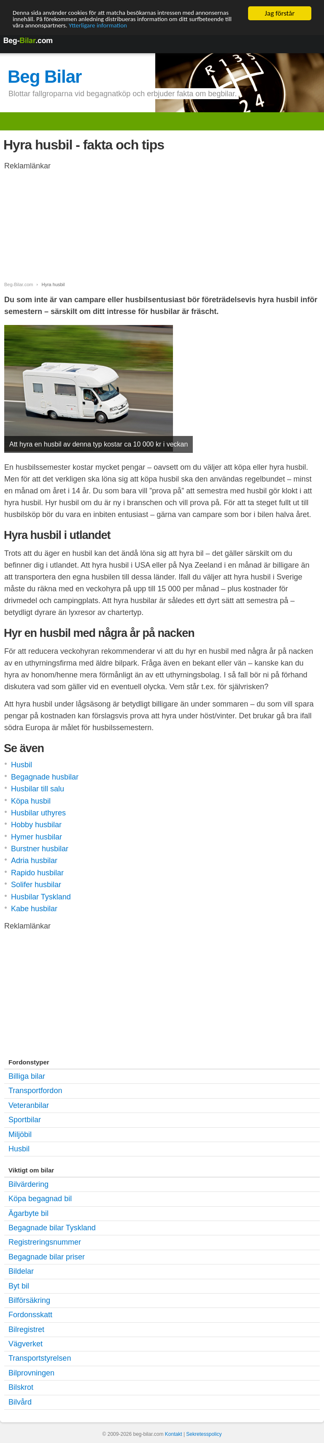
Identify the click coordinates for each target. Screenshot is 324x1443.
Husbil (21, 765)
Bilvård (20, 1402)
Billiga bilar (26, 1076)
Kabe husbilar (34, 908)
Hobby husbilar (36, 824)
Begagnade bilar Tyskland (52, 1228)
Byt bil (18, 1286)
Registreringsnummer (44, 1242)
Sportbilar (24, 1119)
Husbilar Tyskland (41, 897)
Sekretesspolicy (203, 1434)
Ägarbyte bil (28, 1213)
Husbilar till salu (37, 789)
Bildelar (21, 1271)
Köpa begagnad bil (40, 1198)
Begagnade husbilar (44, 777)
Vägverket (25, 1344)
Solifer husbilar (36, 884)
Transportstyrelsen (39, 1358)
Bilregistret (26, 1329)
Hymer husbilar (36, 837)
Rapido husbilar (37, 873)
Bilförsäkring (29, 1300)
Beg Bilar (44, 77)
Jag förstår (280, 13)
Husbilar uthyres (38, 813)
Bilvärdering (28, 1184)
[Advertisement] (71, 230)
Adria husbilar (34, 860)
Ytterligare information (170, 28)
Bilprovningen (31, 1373)
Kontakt (173, 1434)
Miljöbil (20, 1134)
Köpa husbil (31, 801)
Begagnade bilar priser (46, 1257)
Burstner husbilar (39, 849)
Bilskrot (20, 1387)
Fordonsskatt (30, 1314)
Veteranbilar (28, 1105)
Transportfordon (35, 1090)
